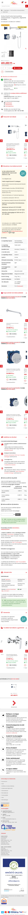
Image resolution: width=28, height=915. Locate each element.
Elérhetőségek (4, 799)
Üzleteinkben (8, 104)
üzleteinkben (10, 534)
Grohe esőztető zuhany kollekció (11, 297)
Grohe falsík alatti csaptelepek (10, 388)
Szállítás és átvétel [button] (8, 437)
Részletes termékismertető (10, 76)
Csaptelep (6, 10)
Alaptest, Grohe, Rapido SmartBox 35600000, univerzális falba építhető (13, 415)
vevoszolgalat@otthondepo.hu (9, 819)
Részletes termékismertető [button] (11, 166)
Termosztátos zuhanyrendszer (17, 10)
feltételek (20, 286)
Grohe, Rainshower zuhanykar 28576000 (12, 324)
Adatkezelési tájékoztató (7, 788)
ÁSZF (2, 783)
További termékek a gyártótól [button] (12, 628)
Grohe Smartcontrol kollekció (12, 231)
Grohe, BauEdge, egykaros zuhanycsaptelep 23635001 (11, 655)
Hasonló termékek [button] (8, 117)
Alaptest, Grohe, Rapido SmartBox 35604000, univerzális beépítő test (13, 369)
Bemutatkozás (4, 793)
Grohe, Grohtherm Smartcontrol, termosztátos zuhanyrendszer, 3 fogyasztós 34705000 (12, 144)
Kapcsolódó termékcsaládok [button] (12, 293)
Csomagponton (9, 106)
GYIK (2, 797)
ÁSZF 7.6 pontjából (17, 542)
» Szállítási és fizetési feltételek (7, 786)
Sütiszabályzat (4, 790)
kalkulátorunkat (8, 450)
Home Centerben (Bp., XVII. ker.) (9, 590)
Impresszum (4, 781)
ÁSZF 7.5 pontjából (21, 562)
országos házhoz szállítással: (18, 93)
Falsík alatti (5, 12)
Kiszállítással (8, 103)
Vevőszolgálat (4, 795)
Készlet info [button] (6, 572)
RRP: (2, 60)
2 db (10, 79)
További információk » (10, 465)
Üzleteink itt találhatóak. (11, 733)
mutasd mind (10, 298)
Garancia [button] (5, 612)
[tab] (14, 117)
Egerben (8, 579)
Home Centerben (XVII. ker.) (12, 455)
